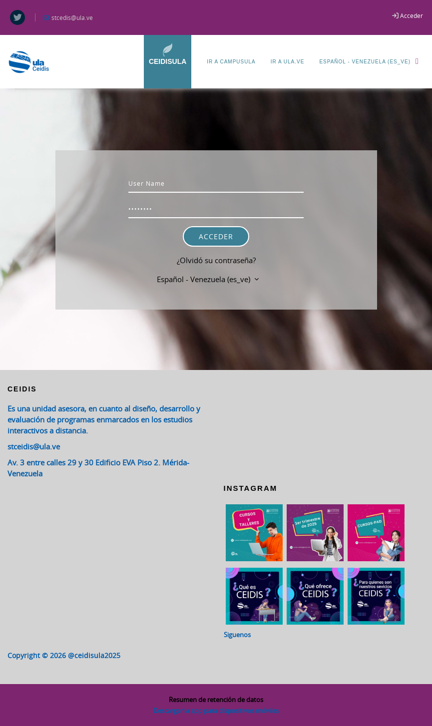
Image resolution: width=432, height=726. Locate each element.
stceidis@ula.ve (33, 446)
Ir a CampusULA (231, 61)
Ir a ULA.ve (288, 61)
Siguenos (237, 634)
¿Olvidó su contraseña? (216, 260)
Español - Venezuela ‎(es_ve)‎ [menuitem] (372, 61)
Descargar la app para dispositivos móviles (216, 710)
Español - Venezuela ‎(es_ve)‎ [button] (204, 279)
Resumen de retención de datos (216, 699)
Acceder (411, 15)
